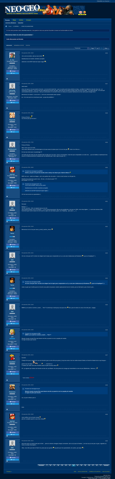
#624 (106, 278)
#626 (106, 330)
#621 (106, 201)
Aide (75, 471)
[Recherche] (81, 48)
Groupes (28, 20)
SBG (12, 208)
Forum (10, 26)
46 (89, 465)
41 (69, 465)
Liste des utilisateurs (10, 23)
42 (73, 465)
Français (9, 471)
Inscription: (12, 66)
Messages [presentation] (9, 45)
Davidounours (12, 149)
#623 (106, 253)
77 (100, 465)
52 (96, 465)
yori (12, 336)
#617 (106, 83)
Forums (7, 20)
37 (54, 465)
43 (77, 465)
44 (81, 465)
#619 (106, 142)
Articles (21, 20)
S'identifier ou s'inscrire (103, 1)
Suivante (106, 465)
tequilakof (12, 362)
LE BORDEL (16, 26)
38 (58, 465)
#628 (106, 385)
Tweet (13, 73)
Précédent (41, 465)
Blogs (14, 20)
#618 (106, 113)
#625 (106, 304)
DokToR (12, 174)
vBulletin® (102, 476)
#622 (106, 226)
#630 (106, 441)
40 (65, 465)
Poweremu (12, 392)
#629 (106, 414)
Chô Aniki (12, 90)
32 (50, 465)
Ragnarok (12, 120)
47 (93, 465)
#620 (106, 167)
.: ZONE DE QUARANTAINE (27, 26)
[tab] (9, 45)
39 (62, 465)
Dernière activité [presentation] (19, 45)
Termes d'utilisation (94, 471)
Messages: (10, 68)
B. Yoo (12, 60)
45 (85, 465)
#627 (106, 355)
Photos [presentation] (28, 45)
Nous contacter (82, 471)
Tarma (12, 233)
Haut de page (106, 471)
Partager (13, 71)
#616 (106, 53)
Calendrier (20, 23)
